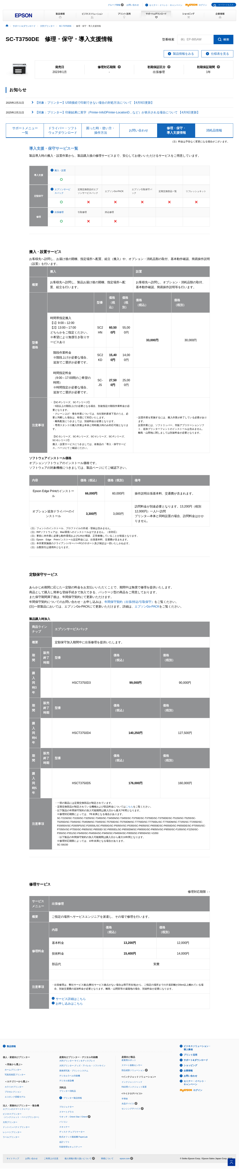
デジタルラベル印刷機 (69, 1076)
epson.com (125, 1159)
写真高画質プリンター (15, 1075)
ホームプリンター (13, 1070)
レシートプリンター (12, 1133)
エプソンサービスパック (62, 192)
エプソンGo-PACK (147, 607)
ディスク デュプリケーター (72, 1132)
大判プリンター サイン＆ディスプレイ (77, 1061)
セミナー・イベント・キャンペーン (165, 5)
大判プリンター (10, 1123)
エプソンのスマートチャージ (16, 1109)
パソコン (63, 1122)
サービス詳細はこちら (71, 999)
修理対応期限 (109, 67)
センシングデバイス (131, 1109)
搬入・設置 (60, 171)
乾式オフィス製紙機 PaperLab (73, 1137)
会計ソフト (64, 1142)
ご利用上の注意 (51, 1159)
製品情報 (11, 1047)
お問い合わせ (132, 5)
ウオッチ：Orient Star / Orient (73, 1117)
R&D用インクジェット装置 (134, 1087)
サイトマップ (13, 1159)
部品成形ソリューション (133, 1071)
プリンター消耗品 (67, 1091)
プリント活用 (190, 1055)
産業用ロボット (129, 1061)
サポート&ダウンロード (196, 1061)
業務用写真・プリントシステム (73, 1071)
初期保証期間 (208, 67)
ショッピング (190, 1066)
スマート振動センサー (132, 1066)
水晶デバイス (128, 1104)
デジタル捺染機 (66, 1081)
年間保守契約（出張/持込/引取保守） (129, 602)
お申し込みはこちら (69, 1004)
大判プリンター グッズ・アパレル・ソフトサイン (82, 1066)
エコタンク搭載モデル (15, 1097)
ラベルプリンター (11, 1137)
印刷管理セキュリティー (70, 1147)
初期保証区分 (158, 67)
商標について (107, 1159)
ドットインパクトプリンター (16, 1127)
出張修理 (59, 212)
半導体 (125, 1099)
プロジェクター (66, 1107)
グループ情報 (114, 5)
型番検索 (168, 39)
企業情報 (188, 1071)
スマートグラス (66, 1112)
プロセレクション (13, 1092)
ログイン (196, 5)
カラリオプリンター (14, 1087)
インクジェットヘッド (132, 1082)
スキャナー (64, 1127)
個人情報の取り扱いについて (80, 1159)
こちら (129, 807)
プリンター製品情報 (72, 1098)
